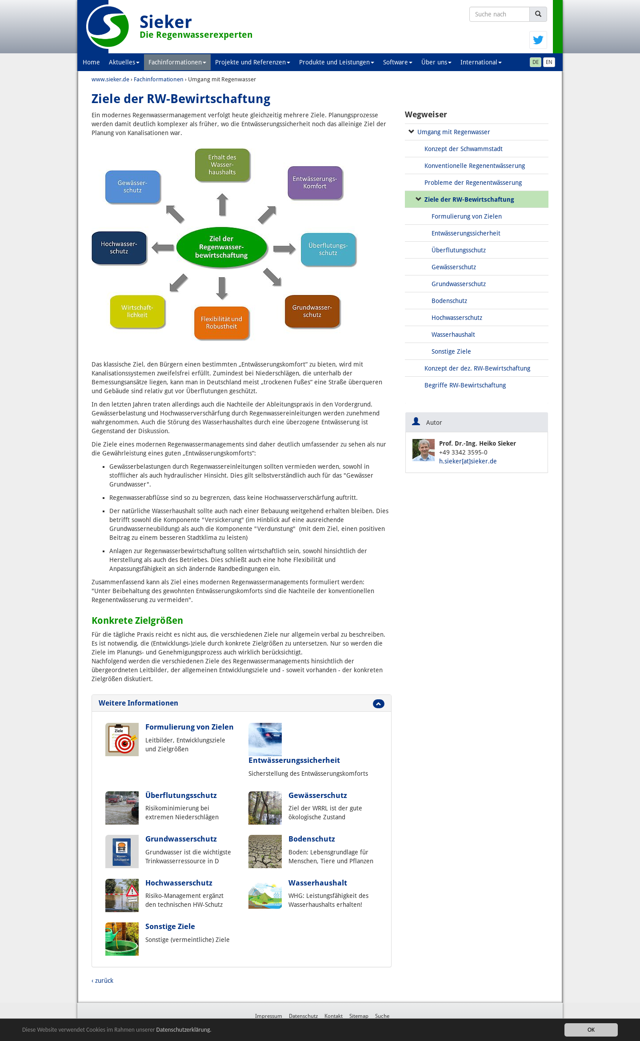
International (481, 62)
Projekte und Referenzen (252, 62)
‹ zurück (102, 980)
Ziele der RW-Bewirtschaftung (469, 199)
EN (549, 62)
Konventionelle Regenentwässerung (474, 165)
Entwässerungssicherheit (294, 760)
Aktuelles (124, 62)
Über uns (436, 62)
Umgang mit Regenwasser (453, 132)
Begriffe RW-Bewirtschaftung (465, 385)
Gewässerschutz (317, 795)
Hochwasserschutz (178, 882)
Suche (382, 1016)
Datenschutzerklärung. (184, 1029)
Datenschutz (303, 1016)
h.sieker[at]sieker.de (468, 461)
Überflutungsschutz (181, 795)
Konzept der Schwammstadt (463, 148)
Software (397, 62)
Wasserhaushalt (317, 882)
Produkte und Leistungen (336, 62)
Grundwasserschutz (181, 838)
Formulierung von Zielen (189, 726)
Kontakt (333, 1016)
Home (91, 62)
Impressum (268, 1016)
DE (535, 62)
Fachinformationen (177, 62)
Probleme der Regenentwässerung (473, 182)
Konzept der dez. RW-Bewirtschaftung (477, 368)
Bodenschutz (311, 838)
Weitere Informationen (138, 703)
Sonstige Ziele (170, 926)
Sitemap (358, 1016)
